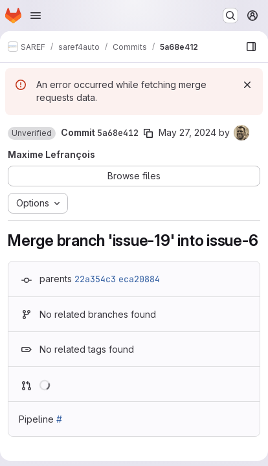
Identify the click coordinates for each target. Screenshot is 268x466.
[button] (32, 133)
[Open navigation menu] (35, 15)
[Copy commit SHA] (148, 133)
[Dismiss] (247, 85)
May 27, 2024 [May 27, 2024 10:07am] (187, 132)
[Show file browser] (251, 46)
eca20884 (139, 279)
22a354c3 (95, 279)
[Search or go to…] (230, 15)
